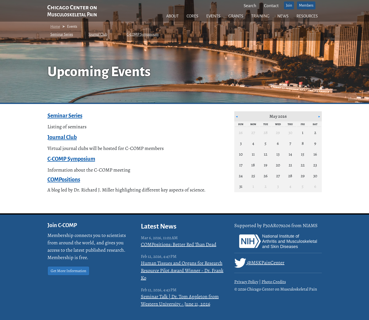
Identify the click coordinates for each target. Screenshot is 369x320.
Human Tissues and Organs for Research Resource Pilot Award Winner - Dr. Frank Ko (182, 270)
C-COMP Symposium (143, 34)
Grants (235, 16)
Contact (271, 5)
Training (260, 16)
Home (55, 27)
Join (289, 5)
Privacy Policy (246, 282)
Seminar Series (61, 34)
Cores (192, 16)
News (283, 16)
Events (213, 16)
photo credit (358, 98)
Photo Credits (274, 282)
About (172, 16)
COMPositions (63, 180)
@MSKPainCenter (259, 263)
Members (306, 5)
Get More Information (68, 271)
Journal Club (98, 34)
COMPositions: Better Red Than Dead (178, 244)
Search (250, 5)
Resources (307, 16)
